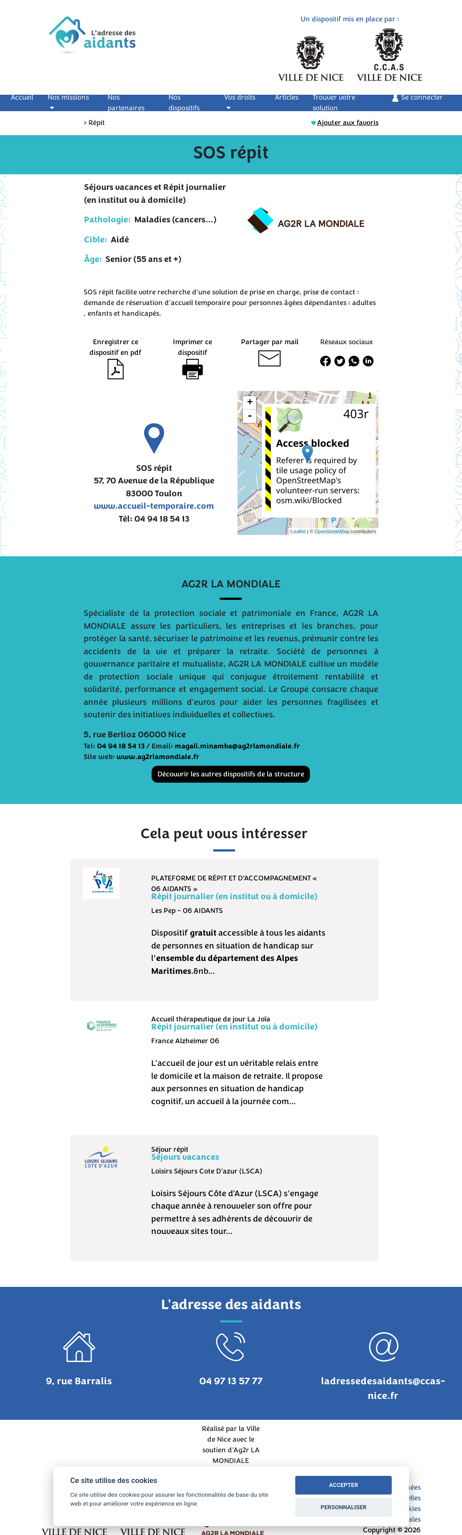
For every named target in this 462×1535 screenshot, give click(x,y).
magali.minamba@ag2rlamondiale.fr (237, 746)
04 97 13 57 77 (231, 1381)
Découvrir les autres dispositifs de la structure (230, 774)
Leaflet (298, 531)
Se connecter (417, 97)
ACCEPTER (343, 1485)
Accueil (27, 97)
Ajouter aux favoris (344, 123)
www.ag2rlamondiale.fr (158, 757)
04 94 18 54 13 (121, 746)
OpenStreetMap (332, 531)
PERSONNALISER (343, 1507)
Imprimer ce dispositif (192, 355)
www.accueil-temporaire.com (154, 506)
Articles (286, 97)
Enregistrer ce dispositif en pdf (115, 355)
